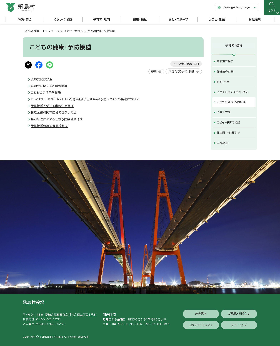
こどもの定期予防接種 (46, 92)
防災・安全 (25, 19)
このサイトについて (201, 324)
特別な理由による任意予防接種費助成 (57, 119)
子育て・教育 (101, 19)
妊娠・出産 (223, 81)
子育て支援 (224, 111)
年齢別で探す (225, 60)
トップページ (51, 31)
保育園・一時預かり (228, 132)
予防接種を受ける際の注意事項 (52, 105)
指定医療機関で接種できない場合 (54, 112)
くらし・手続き (63, 19)
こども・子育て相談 (228, 122)
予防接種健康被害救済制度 (49, 125)
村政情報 (255, 19)
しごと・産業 (217, 19)
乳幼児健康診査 (41, 79)
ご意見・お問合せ (239, 313)
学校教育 (222, 142)
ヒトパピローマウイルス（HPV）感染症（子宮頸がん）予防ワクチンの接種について (85, 99)
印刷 (154, 71)
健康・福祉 (140, 19)
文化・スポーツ (178, 19)
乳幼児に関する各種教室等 (49, 86)
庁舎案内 (201, 313)
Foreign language (236, 7)
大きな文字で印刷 (181, 71)
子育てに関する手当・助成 (232, 91)
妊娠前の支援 (225, 71)
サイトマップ (239, 324)
